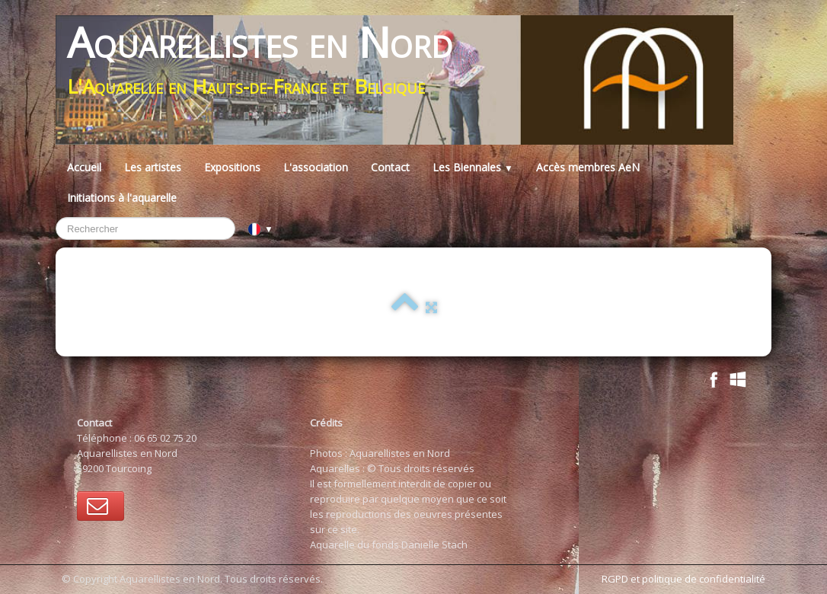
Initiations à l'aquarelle (122, 197)
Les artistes (152, 167)
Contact (390, 167)
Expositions (232, 167)
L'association (315, 167)
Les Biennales (473, 167)
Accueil (84, 167)
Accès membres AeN (588, 167)
